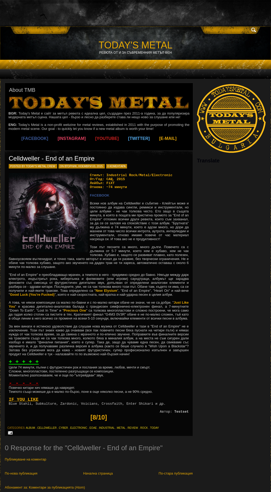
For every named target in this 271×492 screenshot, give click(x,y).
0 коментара (116, 166)
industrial (107, 427)
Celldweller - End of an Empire (51, 158)
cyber (63, 427)
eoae (93, 427)
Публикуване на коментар (25, 459)
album (30, 427)
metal (121, 427)
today (154, 427)
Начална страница (98, 473)
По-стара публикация (176, 473)
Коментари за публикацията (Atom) (57, 487)
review (133, 427)
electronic (78, 427)
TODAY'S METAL (136, 45)
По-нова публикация (21, 473)
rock (144, 427)
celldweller (47, 427)
